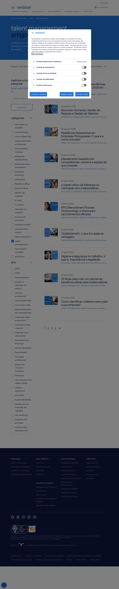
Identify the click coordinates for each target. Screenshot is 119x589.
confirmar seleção (38, 94)
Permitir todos (82, 94)
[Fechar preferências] (4, 585)
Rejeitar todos (66, 94)
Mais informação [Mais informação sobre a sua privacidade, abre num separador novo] (37, 54)
